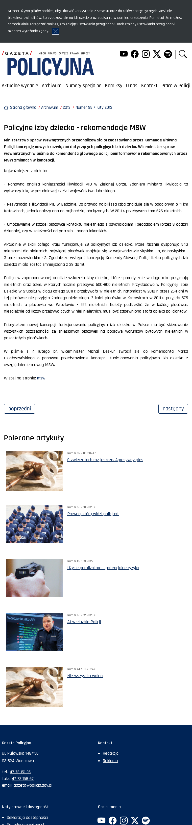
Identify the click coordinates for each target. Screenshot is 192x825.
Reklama (110, 761)
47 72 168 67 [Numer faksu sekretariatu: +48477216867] (23, 778)
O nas (131, 85)
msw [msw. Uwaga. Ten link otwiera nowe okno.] (41, 378)
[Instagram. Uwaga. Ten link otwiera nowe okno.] (145, 54)
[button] (183, 54)
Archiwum (52, 85)
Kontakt (149, 85)
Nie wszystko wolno (85, 676)
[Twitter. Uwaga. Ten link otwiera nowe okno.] (157, 54)
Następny (175, 408)
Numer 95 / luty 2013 (93, 107)
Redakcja (111, 753)
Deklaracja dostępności (27, 817)
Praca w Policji (175, 85)
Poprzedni (21, 408)
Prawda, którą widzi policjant (93, 514)
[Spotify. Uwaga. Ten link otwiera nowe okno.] (167, 54)
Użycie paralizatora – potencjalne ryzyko (103, 568)
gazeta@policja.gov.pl (33, 785)
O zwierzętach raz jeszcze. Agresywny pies (105, 460)
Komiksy (113, 85)
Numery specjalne (83, 85)
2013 (67, 107)
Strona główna (23, 107)
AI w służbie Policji (84, 622)
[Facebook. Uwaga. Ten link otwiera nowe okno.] (134, 54)
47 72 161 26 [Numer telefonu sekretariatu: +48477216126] (20, 772)
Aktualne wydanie (20, 85)
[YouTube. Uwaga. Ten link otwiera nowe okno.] (123, 54)
